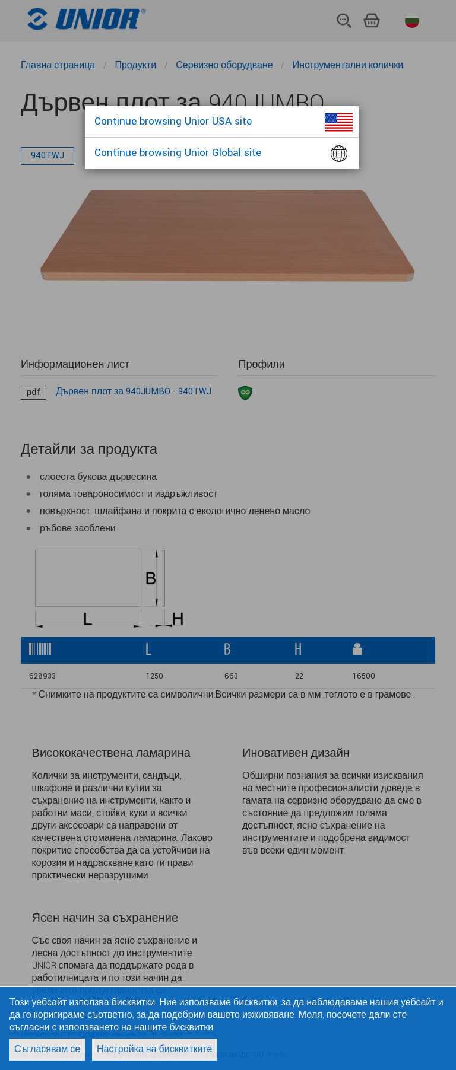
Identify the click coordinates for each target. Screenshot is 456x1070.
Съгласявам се (47, 1049)
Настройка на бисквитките (154, 1049)
